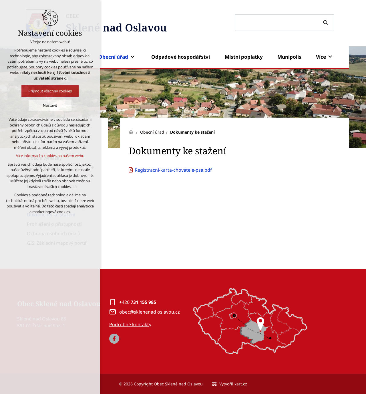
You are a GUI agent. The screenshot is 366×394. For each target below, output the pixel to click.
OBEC (116, 24)
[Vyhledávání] (326, 22)
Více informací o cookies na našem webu (50, 155)
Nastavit (50, 105)
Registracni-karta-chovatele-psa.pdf (173, 170)
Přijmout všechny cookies (50, 91)
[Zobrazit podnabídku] (132, 57)
